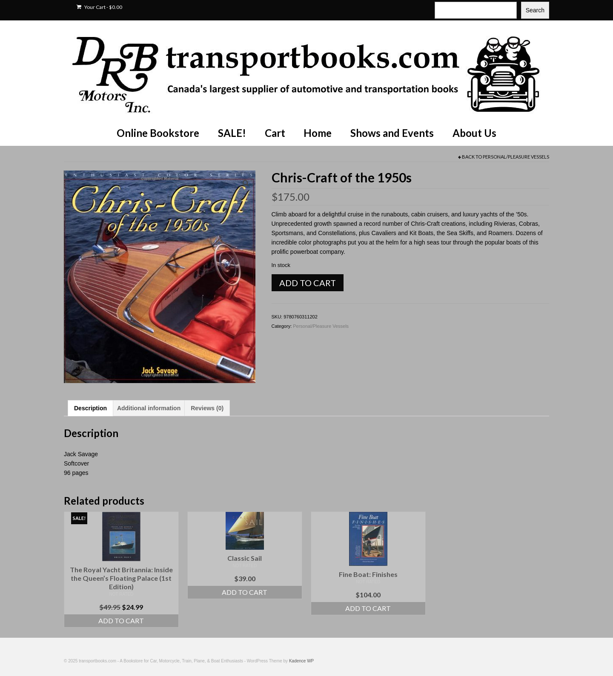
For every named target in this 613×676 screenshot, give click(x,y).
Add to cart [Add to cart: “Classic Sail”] (244, 592)
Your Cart (99, 7)
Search (535, 10)
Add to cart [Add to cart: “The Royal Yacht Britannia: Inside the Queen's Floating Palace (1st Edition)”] (121, 620)
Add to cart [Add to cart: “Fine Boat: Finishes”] (368, 608)
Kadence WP (301, 661)
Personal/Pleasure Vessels (516, 156)
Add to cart (307, 283)
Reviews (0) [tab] (207, 408)
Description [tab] (90, 408)
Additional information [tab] (148, 408)
